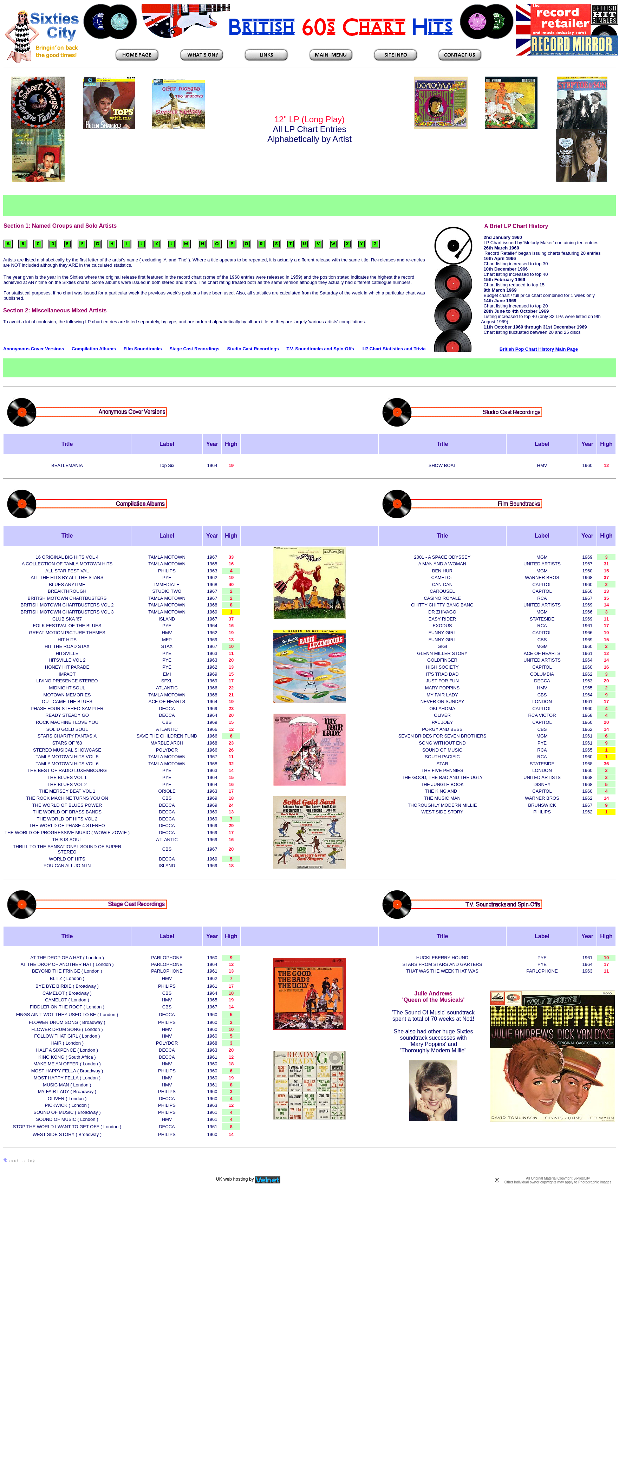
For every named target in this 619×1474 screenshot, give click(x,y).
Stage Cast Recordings (194, 348)
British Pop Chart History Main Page (539, 349)
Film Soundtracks (143, 348)
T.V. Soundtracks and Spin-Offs (320, 348)
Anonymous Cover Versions (33, 348)
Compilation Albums (94, 348)
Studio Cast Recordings (253, 348)
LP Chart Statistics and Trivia (394, 348)
